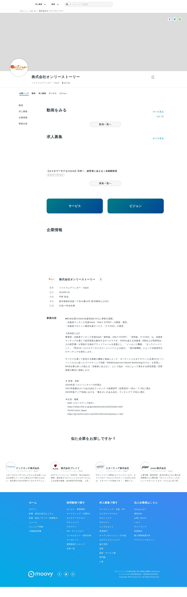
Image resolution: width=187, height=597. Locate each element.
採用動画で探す (76, 512)
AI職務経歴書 (35, 541)
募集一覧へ (105, 186)
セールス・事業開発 (76, 519)
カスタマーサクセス (76, 528)
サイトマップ (140, 537)
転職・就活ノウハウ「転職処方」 (44, 528)
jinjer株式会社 (158, 478)
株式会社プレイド (70, 478)
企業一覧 (71, 559)
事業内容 (23, 124)
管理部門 (103, 541)
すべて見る (158, 112)
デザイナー (72, 537)
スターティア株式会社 (117, 478)
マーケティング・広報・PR (112, 519)
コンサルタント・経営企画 (79, 545)
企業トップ (24, 93)
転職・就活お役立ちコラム (41, 524)
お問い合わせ (140, 528)
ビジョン (63, 93)
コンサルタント (106, 537)
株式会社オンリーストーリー (77, 289)
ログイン (33, 519)
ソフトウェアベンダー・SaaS (27, 481)
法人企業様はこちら (146, 512)
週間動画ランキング (76, 554)
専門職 (102, 567)
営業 (101, 559)
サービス (53, 93)
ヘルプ (137, 532)
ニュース (33, 532)
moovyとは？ (140, 519)
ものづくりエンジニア (109, 550)
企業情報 (23, 117)
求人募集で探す (108, 512)
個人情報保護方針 (142, 545)
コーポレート (73, 550)
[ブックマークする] (152, 78)
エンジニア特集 (36, 537)
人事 (101, 572)
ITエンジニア (73, 532)
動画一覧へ (105, 124)
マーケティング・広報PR (78, 524)
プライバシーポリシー (144, 550)
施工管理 (103, 554)
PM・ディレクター (75, 541)
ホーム (33, 512)
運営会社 (138, 524)
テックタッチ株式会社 (27, 478)
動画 (55, 4)
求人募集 (39, 4)
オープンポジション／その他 (112, 545)
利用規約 (138, 541)
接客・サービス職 (107, 563)
